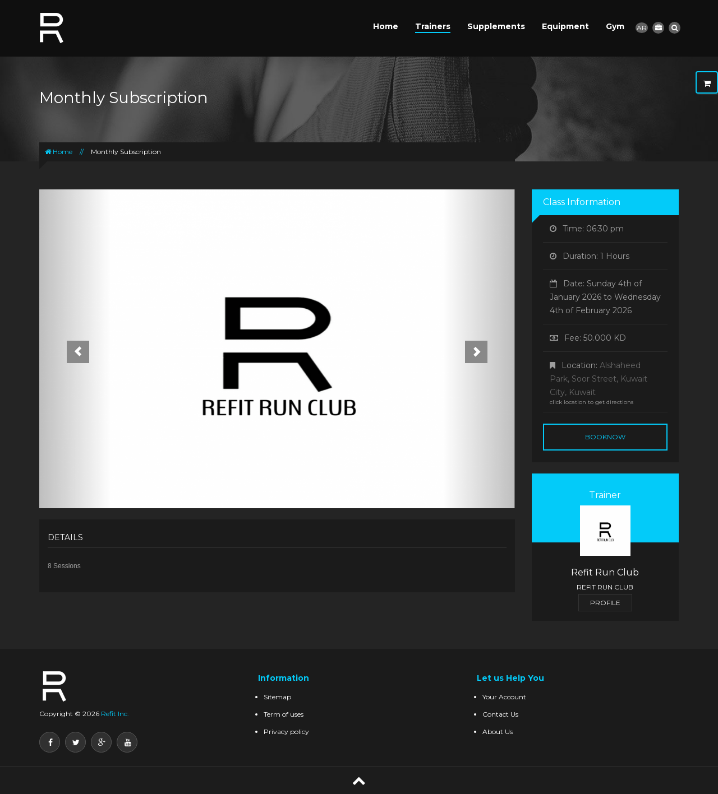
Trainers (432, 26)
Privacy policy (286, 731)
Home (385, 26)
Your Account (504, 697)
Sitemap (277, 697)
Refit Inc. (114, 713)
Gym (615, 26)
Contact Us (500, 714)
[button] (75, 348)
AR (642, 28)
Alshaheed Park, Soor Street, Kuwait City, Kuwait (598, 378)
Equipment (565, 26)
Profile (605, 602)
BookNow (605, 437)
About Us (497, 731)
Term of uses (283, 714)
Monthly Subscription (126, 151)
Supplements (496, 26)
